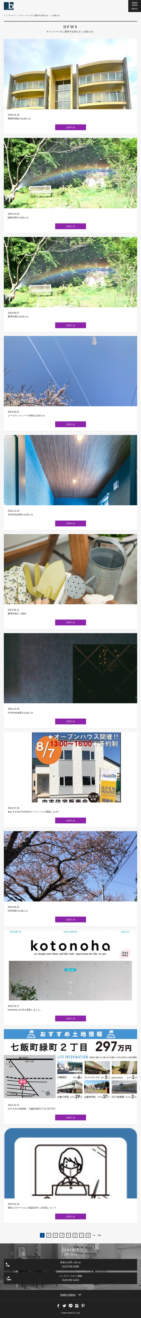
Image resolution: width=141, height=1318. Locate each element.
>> (99, 1235)
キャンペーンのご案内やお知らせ (33, 15)
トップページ (9, 15)
